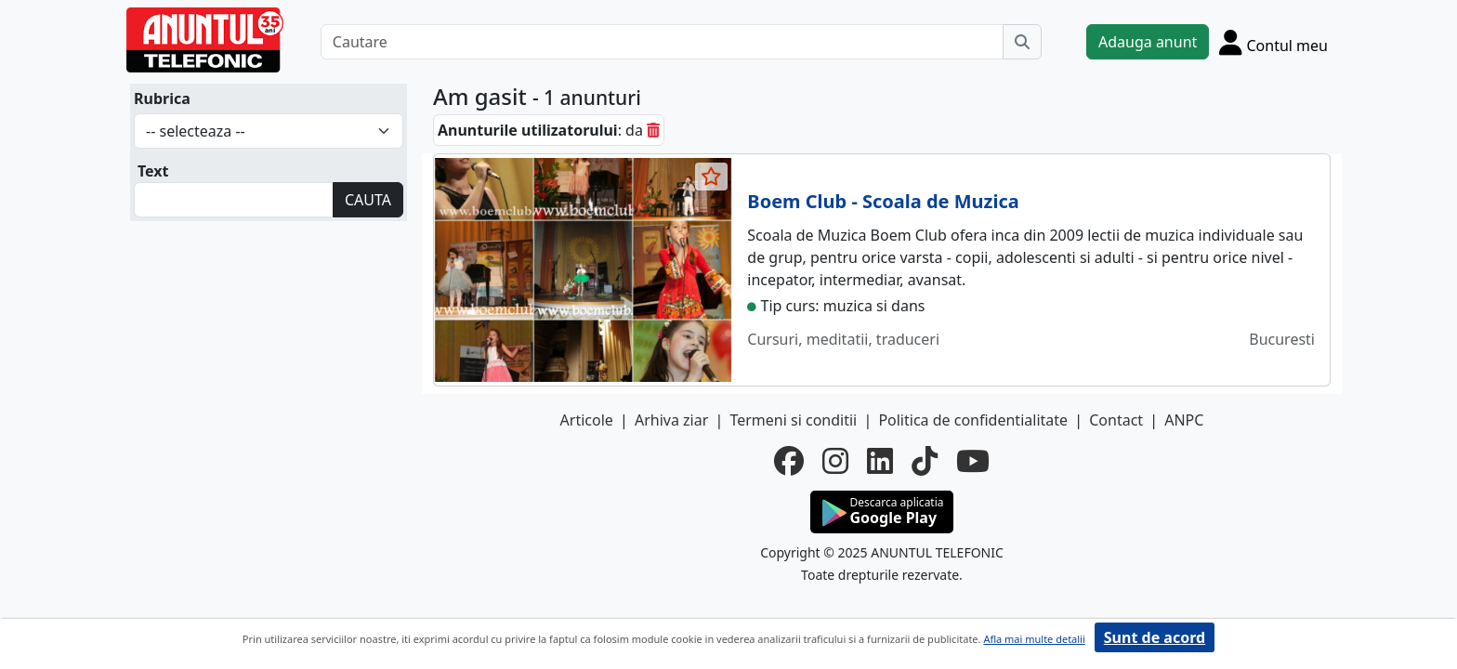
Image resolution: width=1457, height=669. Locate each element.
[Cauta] (1022, 41)
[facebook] (789, 461)
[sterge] (653, 130)
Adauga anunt (1147, 42)
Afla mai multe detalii (1033, 639)
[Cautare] (662, 41)
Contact (1116, 420)
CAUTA (368, 200)
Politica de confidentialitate (973, 420)
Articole (586, 420)
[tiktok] (925, 461)
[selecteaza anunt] (711, 176)
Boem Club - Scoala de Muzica (882, 201)
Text (153, 171)
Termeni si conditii (793, 420)
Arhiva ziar (671, 420)
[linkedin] (880, 461)
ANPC (1183, 420)
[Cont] (1273, 42)
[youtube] (973, 461)
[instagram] (835, 461)
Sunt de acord (1154, 637)
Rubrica (162, 98)
